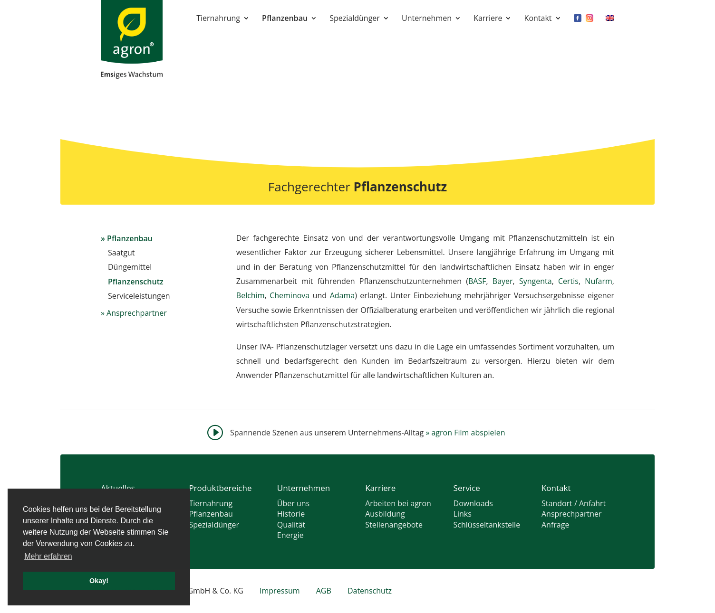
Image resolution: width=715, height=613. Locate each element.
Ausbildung (385, 514)
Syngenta (535, 281)
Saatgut (121, 252)
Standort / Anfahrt (573, 503)
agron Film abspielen (465, 432)
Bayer (503, 281)
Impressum (280, 590)
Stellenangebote (394, 524)
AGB (323, 590)
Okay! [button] (98, 581)
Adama (342, 295)
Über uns (293, 503)
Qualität (291, 524)
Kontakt (538, 19)
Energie (290, 535)
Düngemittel (130, 267)
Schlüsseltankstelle (487, 524)
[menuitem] (610, 25)
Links (463, 514)
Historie (291, 514)
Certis (568, 281)
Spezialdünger (354, 19)
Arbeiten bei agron (398, 503)
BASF (477, 281)
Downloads (473, 503)
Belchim (250, 295)
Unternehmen (427, 19)
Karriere (487, 19)
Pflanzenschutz (136, 281)
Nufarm (598, 281)
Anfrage (555, 524)
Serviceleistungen (139, 296)
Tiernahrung (218, 19)
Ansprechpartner (136, 313)
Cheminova (289, 295)
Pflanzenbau (285, 19)
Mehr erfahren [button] (48, 556)
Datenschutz (370, 590)
